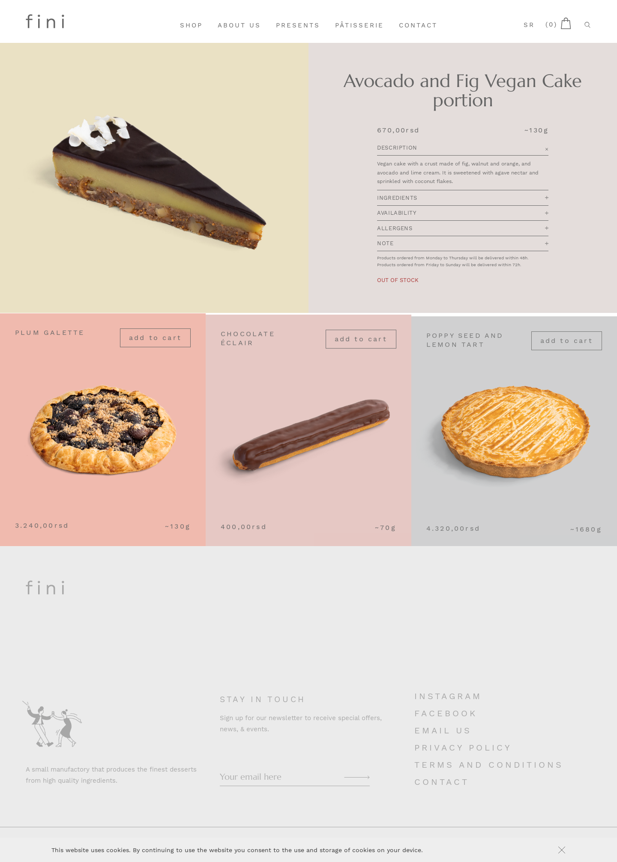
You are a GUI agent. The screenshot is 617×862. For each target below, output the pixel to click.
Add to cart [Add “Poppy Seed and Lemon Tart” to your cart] (566, 349)
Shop (191, 25)
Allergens (462, 228)
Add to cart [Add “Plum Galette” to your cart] (155, 342)
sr (529, 25)
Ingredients (462, 198)
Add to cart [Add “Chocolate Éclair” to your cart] (361, 346)
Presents (298, 25)
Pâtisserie (359, 25)
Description (462, 148)
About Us (239, 25)
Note (462, 244)
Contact (418, 25)
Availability (462, 213)
